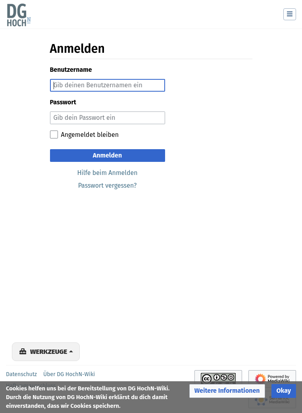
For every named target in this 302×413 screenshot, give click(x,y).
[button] (227, 391)
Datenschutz (21, 374)
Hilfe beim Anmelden (107, 173)
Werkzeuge (48, 351)
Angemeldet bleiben (90, 134)
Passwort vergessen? (107, 185)
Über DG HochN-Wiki (69, 374)
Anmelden (107, 155)
